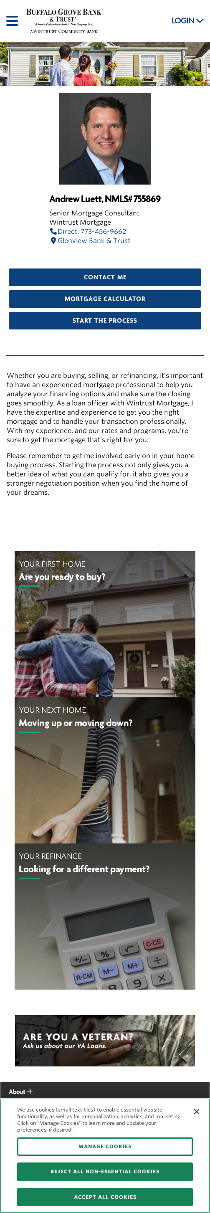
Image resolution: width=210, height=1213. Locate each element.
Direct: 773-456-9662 (87, 232)
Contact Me (105, 277)
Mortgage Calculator (105, 299)
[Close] (196, 1111)
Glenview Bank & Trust (89, 241)
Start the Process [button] (105, 320)
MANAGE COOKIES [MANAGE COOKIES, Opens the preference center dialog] (105, 1146)
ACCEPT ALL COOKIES (105, 1197)
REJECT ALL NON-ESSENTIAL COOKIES (105, 1171)
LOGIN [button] (188, 20)
